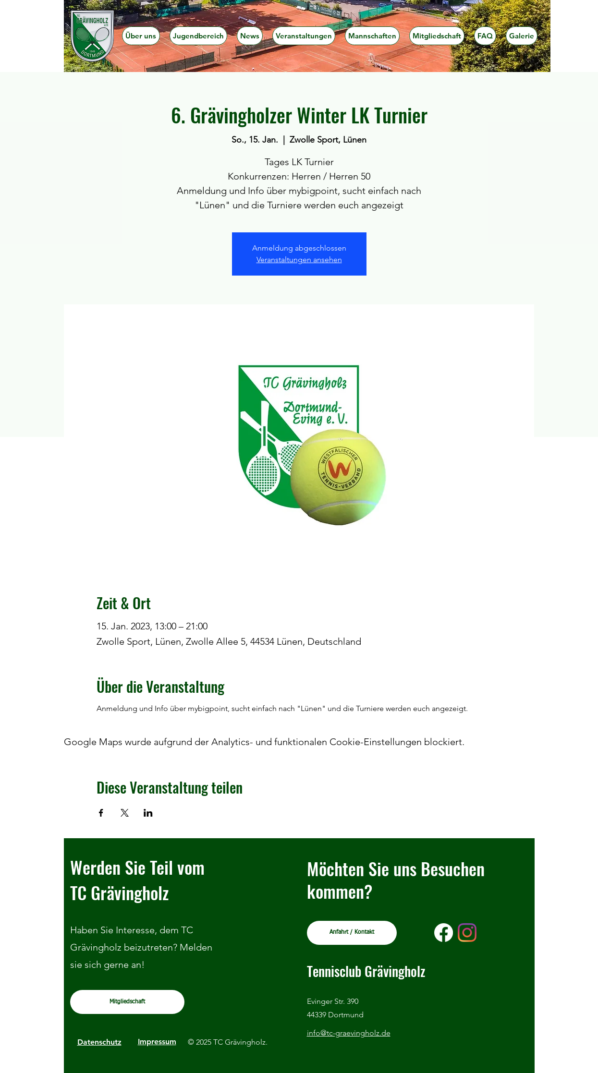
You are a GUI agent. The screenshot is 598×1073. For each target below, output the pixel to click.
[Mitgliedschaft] (127, 1002)
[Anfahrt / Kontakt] (352, 933)
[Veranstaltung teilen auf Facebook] (101, 813)
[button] (198, 35)
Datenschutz (99, 1042)
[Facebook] (443, 932)
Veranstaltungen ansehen (299, 259)
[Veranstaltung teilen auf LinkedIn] (148, 813)
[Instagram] (467, 932)
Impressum (157, 1041)
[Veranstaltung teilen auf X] (124, 813)
